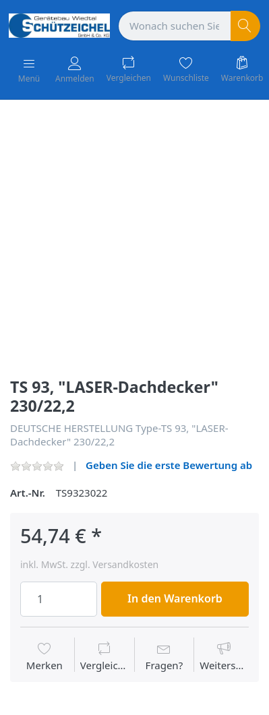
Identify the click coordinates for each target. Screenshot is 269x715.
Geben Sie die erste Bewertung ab (169, 465)
